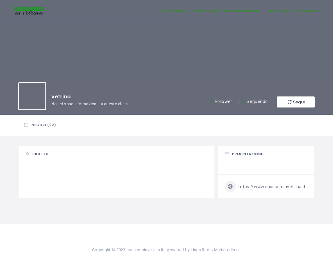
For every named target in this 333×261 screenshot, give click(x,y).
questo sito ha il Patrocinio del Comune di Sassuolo (210, 11)
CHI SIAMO (307, 11)
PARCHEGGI (278, 11)
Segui (296, 102)
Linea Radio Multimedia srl (216, 249)
